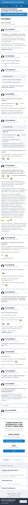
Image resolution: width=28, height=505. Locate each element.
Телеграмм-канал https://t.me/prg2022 (13, 2)
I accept (23, 501)
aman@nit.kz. (4, 244)
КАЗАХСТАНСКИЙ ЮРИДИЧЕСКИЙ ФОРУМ (11, 10)
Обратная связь (11, 493)
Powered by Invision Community (14, 496)
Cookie (19, 493)
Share (6, 460)
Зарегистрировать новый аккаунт (14, 441)
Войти (14, 451)
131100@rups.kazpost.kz (6, 49)
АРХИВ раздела (11, 24)
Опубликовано (12, 31)
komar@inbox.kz (5, 395)
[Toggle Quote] (3, 76)
